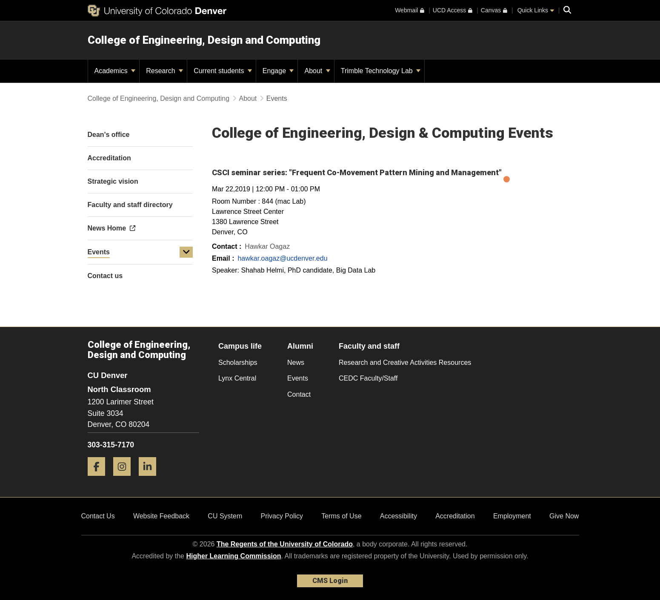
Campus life (240, 346)
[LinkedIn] (151, 479)
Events (99, 252)
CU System (225, 516)
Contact (299, 394)
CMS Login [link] (330, 581)
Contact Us (98, 516)
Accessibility (398, 516)
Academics (115, 70)
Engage (278, 70)
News (295, 362)
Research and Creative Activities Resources (405, 362)
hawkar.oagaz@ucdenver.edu (282, 258)
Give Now (564, 516)
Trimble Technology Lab (380, 70)
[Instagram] (125, 479)
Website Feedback (161, 516)
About (317, 70)
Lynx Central (237, 378)
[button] (186, 252)
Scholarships (237, 362)
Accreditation (455, 516)
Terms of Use (341, 516)
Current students (223, 70)
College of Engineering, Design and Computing (204, 40)
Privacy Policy (281, 516)
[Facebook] (99, 479)
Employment (512, 516)
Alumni (300, 346)
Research (164, 70)
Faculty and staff (369, 346)
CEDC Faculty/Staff (368, 378)
